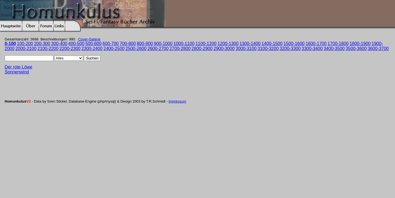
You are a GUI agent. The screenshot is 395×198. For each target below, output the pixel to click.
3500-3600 (356, 48)
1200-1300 (228, 43)
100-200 (25, 43)
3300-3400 (312, 48)
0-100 (10, 43)
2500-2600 (136, 48)
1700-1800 (338, 43)
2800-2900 (202, 48)
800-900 (145, 43)
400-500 (76, 43)
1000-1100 (184, 43)
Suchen (92, 58)
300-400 (59, 43)
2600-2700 (158, 48)
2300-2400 (92, 48)
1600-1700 (316, 43)
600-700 (110, 43)
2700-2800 (180, 48)
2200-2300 (70, 48)
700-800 (128, 43)
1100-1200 (206, 43)
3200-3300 (290, 48)
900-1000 (163, 43)
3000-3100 (246, 48)
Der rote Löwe (18, 67)
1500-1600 (294, 43)
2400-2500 (114, 48)
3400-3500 (334, 48)
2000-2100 (26, 48)
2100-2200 (48, 48)
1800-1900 (360, 43)
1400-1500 (272, 43)
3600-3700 (378, 48)
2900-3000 (224, 48)
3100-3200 (268, 48)
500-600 (93, 43)
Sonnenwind (17, 72)
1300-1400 (250, 43)
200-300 (42, 43)
